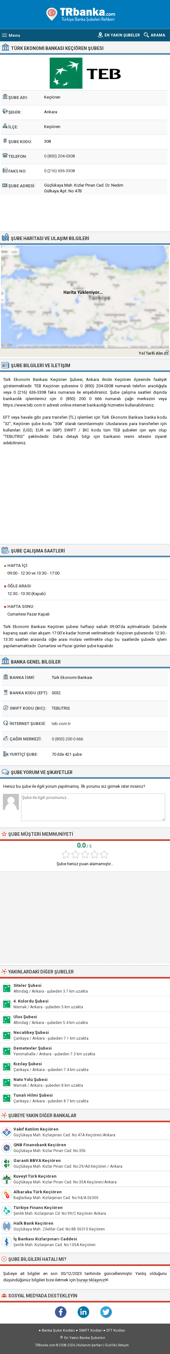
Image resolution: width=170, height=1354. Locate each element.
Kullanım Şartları (90, 1345)
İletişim (123, 1345)
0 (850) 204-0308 (59, 156)
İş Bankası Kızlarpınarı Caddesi (45, 1239)
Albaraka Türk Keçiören (37, 1191)
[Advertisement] (85, 212)
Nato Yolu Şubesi (30, 1079)
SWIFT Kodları (90, 1330)
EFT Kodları (115, 1330)
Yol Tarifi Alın (151, 353)
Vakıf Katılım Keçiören (35, 1129)
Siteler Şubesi (27, 985)
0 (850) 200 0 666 (67, 739)
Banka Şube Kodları (58, 1330)
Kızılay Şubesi (27, 1063)
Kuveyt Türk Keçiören (35, 1176)
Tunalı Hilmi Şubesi (33, 1095)
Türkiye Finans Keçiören (38, 1207)
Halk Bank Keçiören (33, 1223)
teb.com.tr (61, 723)
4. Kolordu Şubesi (31, 1001)
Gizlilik (110, 1345)
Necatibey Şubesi (31, 1032)
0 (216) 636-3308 (59, 170)
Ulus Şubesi (25, 1016)
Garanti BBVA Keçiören (37, 1160)
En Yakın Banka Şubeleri (84, 1338)
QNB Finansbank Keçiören (39, 1144)
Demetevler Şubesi (32, 1048)
